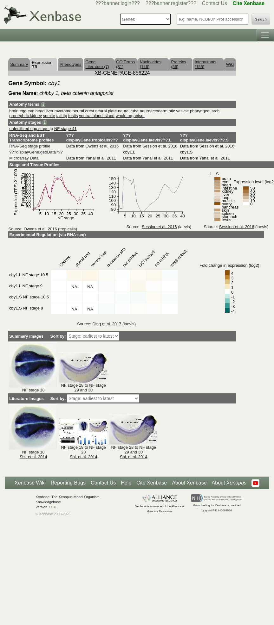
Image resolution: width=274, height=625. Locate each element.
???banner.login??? (117, 3)
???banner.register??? (171, 3)
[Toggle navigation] (265, 35)
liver (49, 111)
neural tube (128, 111)
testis (73, 115)
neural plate (106, 111)
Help (126, 482)
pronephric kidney (25, 115)
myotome (63, 111)
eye (31, 111)
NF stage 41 (65, 128)
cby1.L (129, 152)
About (229, 483)
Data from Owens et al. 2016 (92, 146)
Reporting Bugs (68, 482)
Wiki (230, 64)
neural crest (83, 111)
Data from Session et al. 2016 (150, 146)
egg (23, 111)
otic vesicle (179, 111)
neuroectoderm (153, 111)
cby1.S (186, 152)
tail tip (61, 115)
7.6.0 (52, 507)
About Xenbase (189, 482)
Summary (19, 64)
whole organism (130, 115)
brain (13, 111)
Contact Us (214, 3)
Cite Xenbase (151, 482)
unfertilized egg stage (29, 128)
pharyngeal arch (204, 111)
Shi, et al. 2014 (33, 456)
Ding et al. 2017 (106, 324)
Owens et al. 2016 (40, 229)
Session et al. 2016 (159, 226)
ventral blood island (96, 115)
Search (261, 19)
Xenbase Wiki (30, 482)
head (40, 111)
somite (49, 115)
